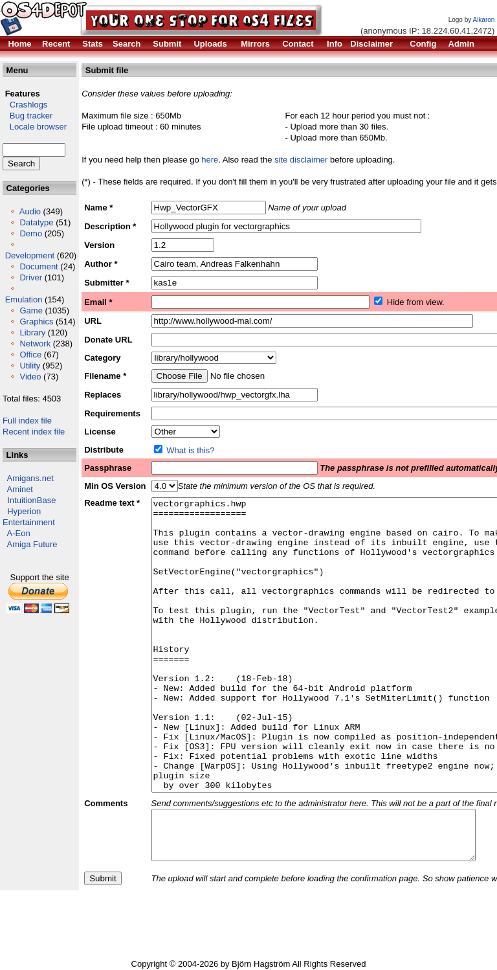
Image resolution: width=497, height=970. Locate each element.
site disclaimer (300, 159)
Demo (30, 233)
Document (38, 266)
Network (34, 343)
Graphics (36, 321)
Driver (30, 277)
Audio (30, 211)
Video (30, 376)
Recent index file (34, 431)
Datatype (36, 222)
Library (32, 332)
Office (30, 354)
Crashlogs (25, 104)
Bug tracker (27, 115)
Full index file (27, 420)
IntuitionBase (31, 500)
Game (30, 310)
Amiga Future (32, 544)
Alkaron (483, 19)
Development (30, 255)
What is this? (190, 450)
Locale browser (35, 126)
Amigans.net (30, 478)
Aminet (20, 489)
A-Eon (18, 533)
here (209, 159)
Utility (29, 365)
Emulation (24, 299)
